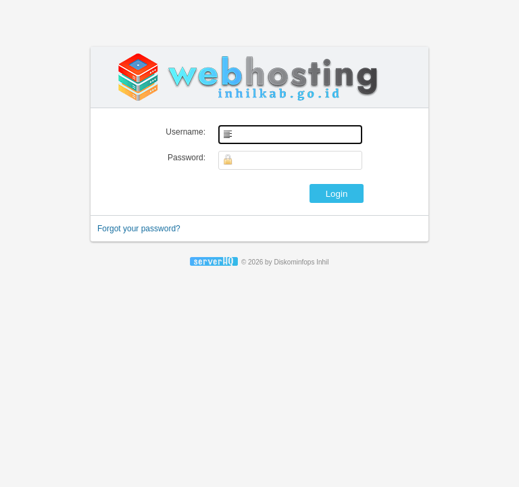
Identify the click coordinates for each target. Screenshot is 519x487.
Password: (186, 157)
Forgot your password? (138, 228)
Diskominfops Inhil (301, 262)
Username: (185, 132)
